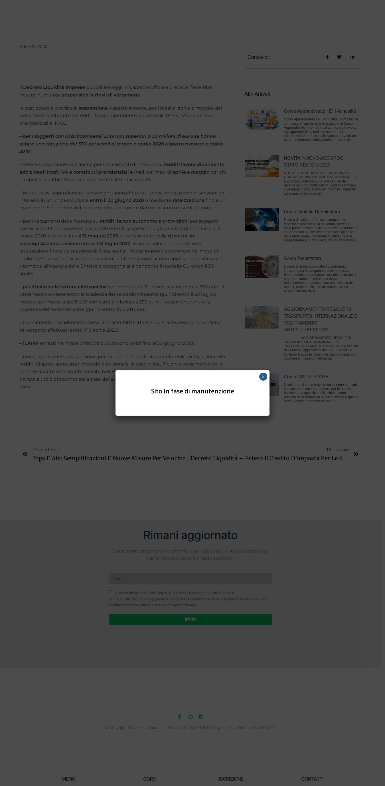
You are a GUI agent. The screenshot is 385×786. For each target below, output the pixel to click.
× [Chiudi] (263, 376)
